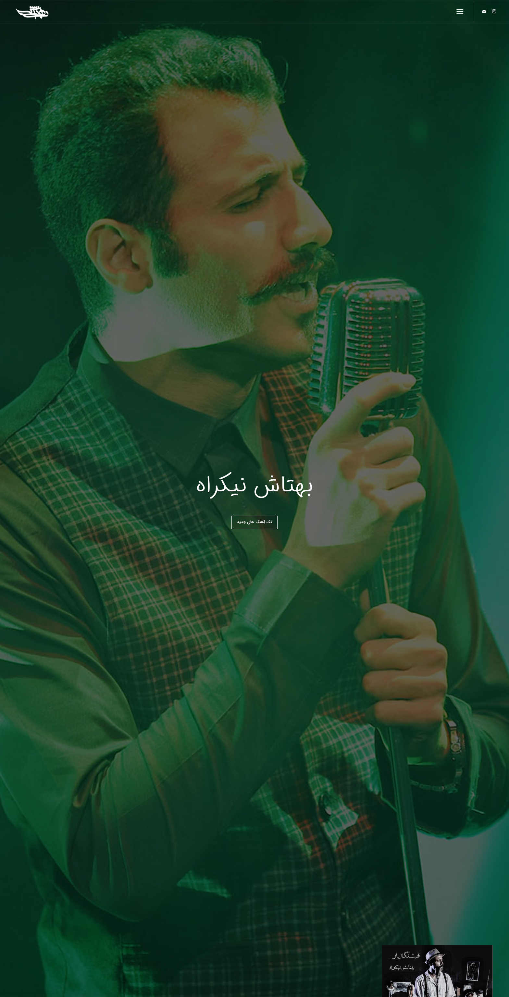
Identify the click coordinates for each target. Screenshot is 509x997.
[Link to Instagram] (494, 11)
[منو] (461, 11)
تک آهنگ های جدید (254, 522)
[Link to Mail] (484, 11)
